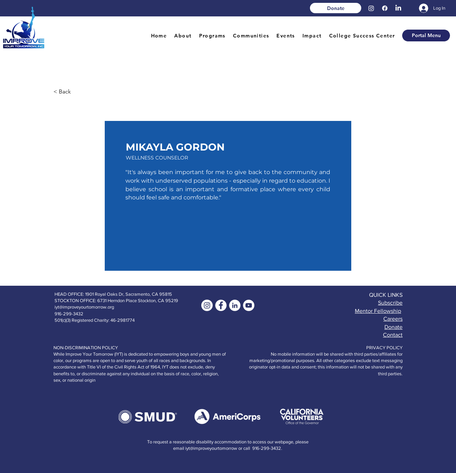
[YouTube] (248, 305)
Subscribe (390, 303)
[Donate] (335, 8)
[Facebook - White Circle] (221, 305)
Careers (393, 319)
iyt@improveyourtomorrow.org (84, 307)
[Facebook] (384, 8)
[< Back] (76, 92)
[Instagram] (371, 8)
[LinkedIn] (398, 8)
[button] (183, 36)
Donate (393, 327)
